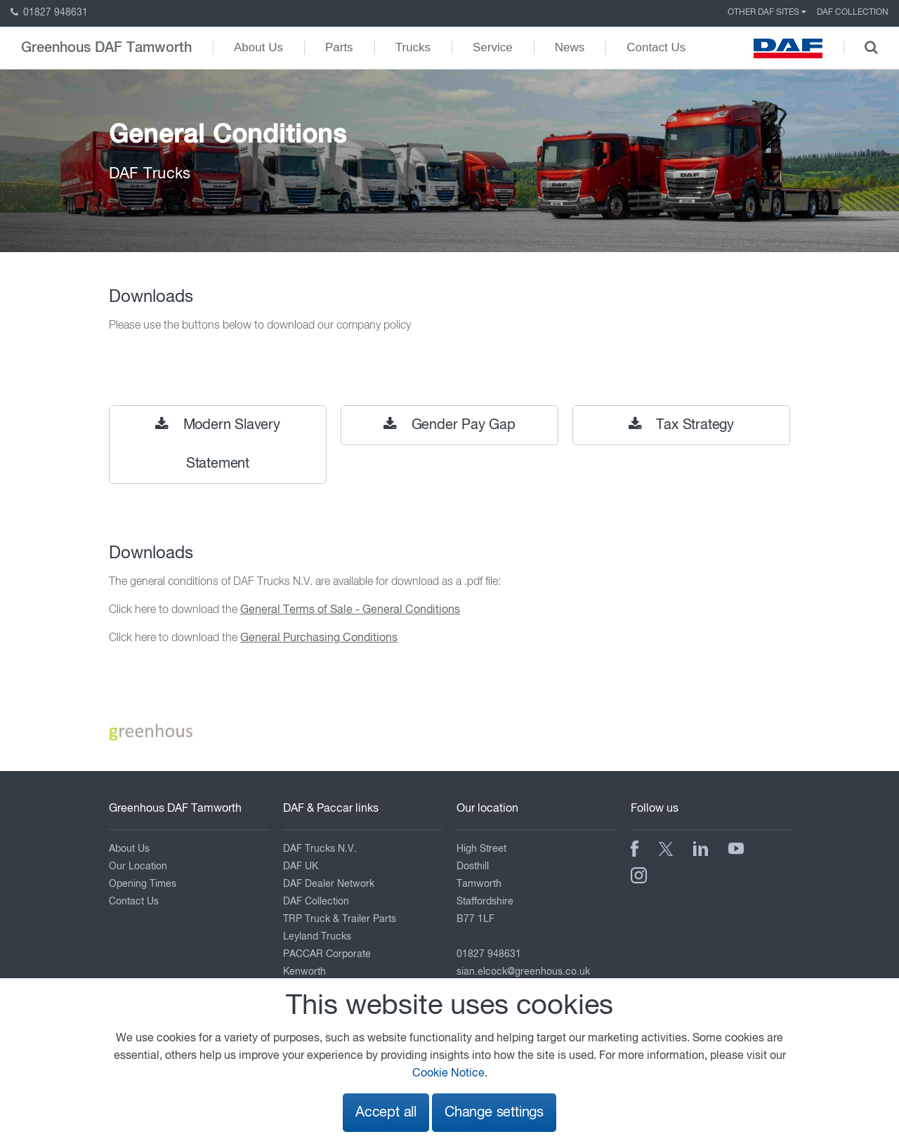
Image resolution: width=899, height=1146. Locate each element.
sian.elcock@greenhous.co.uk (523, 972)
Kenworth (304, 972)
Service (493, 47)
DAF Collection (852, 12)
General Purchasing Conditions (319, 638)
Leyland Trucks (317, 937)
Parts (339, 47)
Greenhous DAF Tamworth (106, 48)
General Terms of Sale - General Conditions (350, 610)
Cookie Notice (448, 1073)
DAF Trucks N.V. (320, 849)
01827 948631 (49, 13)
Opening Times (142, 884)
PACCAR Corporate (327, 954)
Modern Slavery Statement (217, 444)
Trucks (413, 47)
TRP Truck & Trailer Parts (339, 919)
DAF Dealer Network (328, 884)
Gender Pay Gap (449, 425)
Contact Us (655, 47)
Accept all (385, 1112)
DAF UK (300, 866)
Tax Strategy (681, 425)
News (570, 47)
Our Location (138, 866)
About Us (258, 47)
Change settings (494, 1112)
